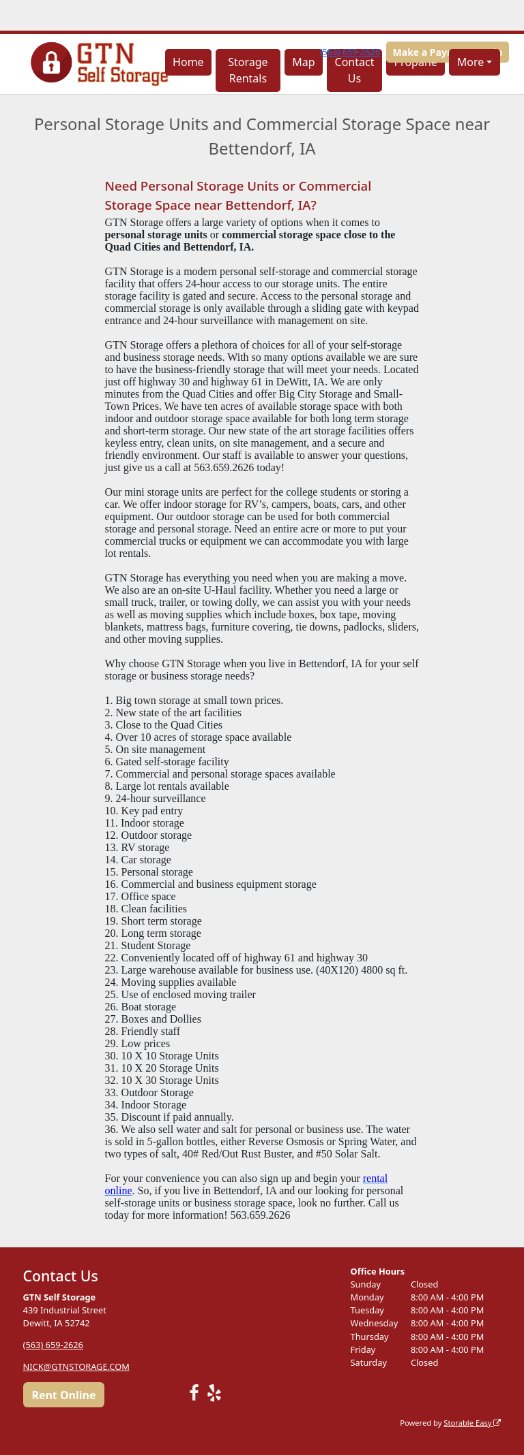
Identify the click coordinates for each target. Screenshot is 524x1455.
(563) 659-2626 (350, 52)
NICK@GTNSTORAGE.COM (76, 1366)
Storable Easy (472, 1423)
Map (303, 61)
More (470, 61)
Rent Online (63, 1395)
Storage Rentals (247, 70)
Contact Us (355, 70)
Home (188, 61)
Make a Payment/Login (448, 52)
